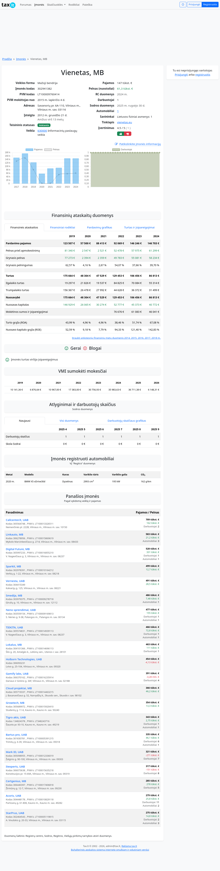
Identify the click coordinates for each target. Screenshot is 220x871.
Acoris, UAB (13, 795)
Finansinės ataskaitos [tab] (24, 227)
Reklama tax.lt (129, 846)
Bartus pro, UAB (16, 734)
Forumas (25, 4)
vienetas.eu (124, 122)
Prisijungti (194, 4)
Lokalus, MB (14, 644)
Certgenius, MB (16, 781)
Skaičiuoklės (55, 4)
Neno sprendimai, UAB (21, 610)
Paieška (87, 4)
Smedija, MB (14, 595)
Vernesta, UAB (15, 581)
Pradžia (7, 59)
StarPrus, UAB (15, 813)
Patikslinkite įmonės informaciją (137, 144)
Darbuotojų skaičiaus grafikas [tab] (127, 420)
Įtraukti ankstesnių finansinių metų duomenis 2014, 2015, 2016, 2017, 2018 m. (116, 338)
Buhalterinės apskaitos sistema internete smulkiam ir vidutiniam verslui (110, 849)
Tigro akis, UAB (16, 717)
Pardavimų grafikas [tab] (99, 227)
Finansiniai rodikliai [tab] (62, 227)
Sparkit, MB (13, 566)
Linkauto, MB (14, 534)
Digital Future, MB (18, 549)
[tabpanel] (82, 286)
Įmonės (39, 4)
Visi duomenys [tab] (69, 420)
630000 (42, 130)
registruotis (202, 74)
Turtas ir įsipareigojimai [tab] (139, 227)
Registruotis (210, 4)
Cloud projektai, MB (19, 688)
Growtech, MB (15, 703)
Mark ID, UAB (14, 752)
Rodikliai (73, 4)
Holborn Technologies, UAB (24, 659)
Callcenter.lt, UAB (17, 520)
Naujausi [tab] (24, 420)
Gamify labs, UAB (17, 673)
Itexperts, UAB (15, 766)
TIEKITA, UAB (14, 627)
